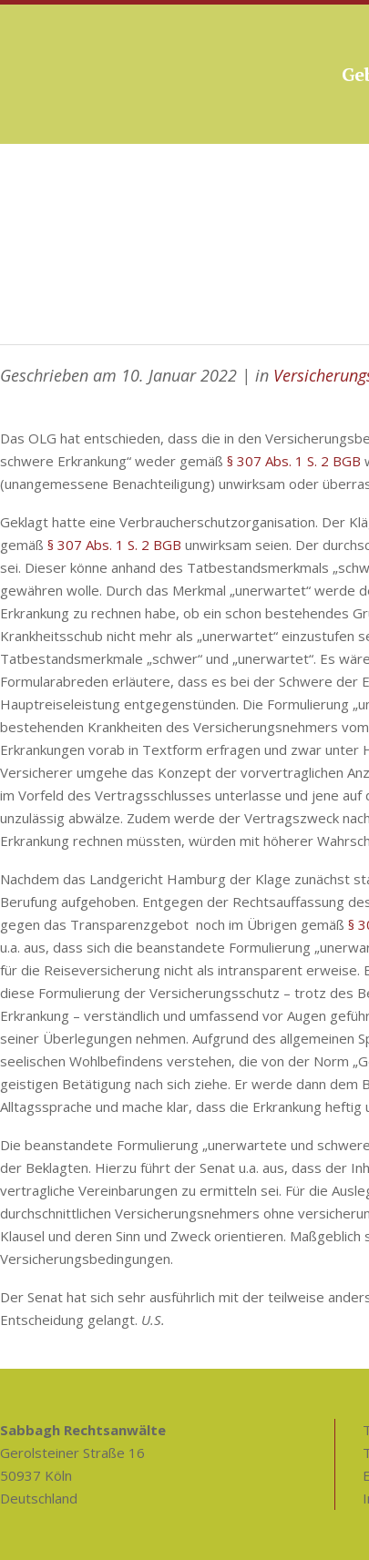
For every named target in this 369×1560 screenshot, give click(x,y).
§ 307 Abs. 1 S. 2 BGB (294, 461)
